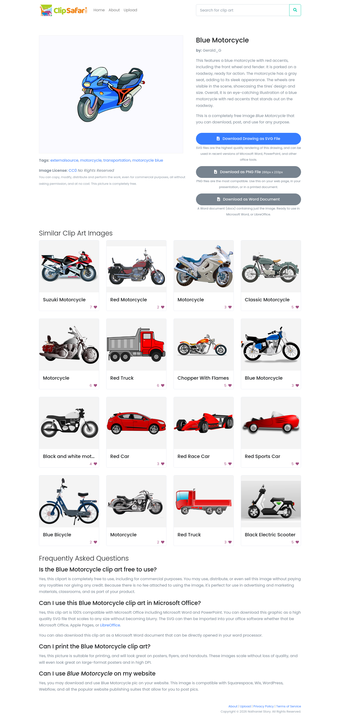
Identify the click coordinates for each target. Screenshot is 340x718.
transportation (117, 160)
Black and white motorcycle (76, 456)
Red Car (119, 456)
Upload (130, 10)
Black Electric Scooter (270, 534)
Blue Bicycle (57, 534)
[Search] (242, 10)
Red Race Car (194, 456)
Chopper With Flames (203, 378)
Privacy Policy (263, 706)
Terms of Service (288, 706)
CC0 (73, 170)
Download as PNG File (248, 172)
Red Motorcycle (128, 299)
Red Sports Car (262, 456)
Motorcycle (191, 299)
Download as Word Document (248, 199)
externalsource (64, 160)
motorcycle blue (147, 160)
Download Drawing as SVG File (248, 138)
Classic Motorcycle (267, 299)
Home (99, 10)
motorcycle (91, 160)
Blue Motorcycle (264, 378)
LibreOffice (110, 625)
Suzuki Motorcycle (64, 299)
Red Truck (122, 378)
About (114, 10)
